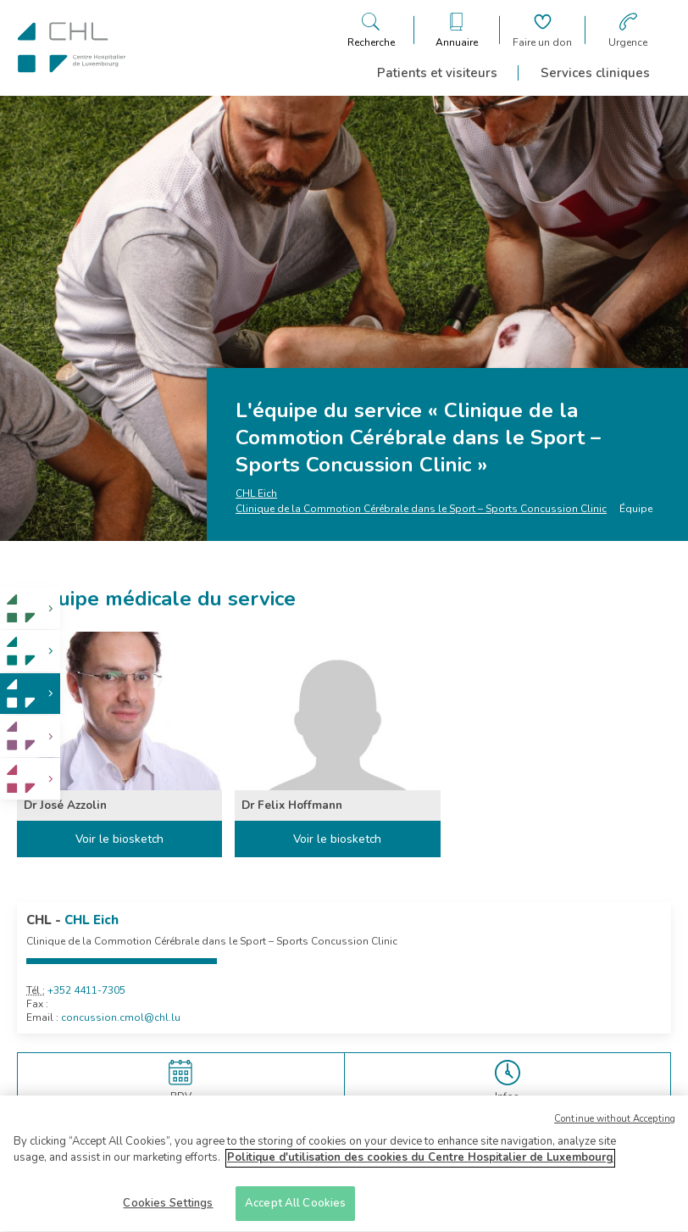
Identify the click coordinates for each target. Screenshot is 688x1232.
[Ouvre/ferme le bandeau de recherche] (371, 30)
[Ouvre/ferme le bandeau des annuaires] (457, 30)
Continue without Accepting (614, 1124)
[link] (30, 608)
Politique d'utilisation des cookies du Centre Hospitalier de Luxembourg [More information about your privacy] (420, 1164)
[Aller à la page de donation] (542, 30)
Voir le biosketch (119, 839)
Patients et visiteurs (437, 72)
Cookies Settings (168, 1210)
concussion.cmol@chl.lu (120, 1017)
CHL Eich (256, 493)
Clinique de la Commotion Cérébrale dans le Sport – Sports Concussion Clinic (421, 509)
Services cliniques (595, 72)
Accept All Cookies (295, 1210)
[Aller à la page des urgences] (627, 30)
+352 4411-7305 (86, 990)
